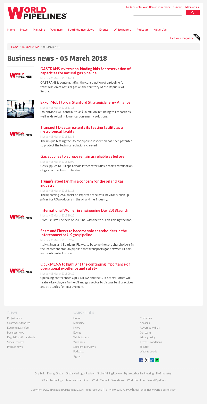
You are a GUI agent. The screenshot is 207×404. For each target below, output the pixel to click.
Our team (145, 332)
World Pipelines (157, 380)
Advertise (160, 29)
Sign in (177, 7)
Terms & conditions (151, 342)
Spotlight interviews (81, 29)
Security (144, 346)
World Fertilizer (136, 380)
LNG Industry (164, 373)
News (76, 327)
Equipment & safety (18, 327)
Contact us (192, 7)
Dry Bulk (40, 373)
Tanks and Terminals (78, 380)
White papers (122, 29)
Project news (14, 318)
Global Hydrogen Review (80, 373)
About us (145, 323)
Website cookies (149, 351)
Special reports (15, 342)
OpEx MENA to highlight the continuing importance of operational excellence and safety (85, 266)
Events (103, 29)
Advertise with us (150, 327)
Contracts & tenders (18, 323)
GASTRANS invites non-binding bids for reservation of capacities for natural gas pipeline (85, 71)
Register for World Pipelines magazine (148, 7)
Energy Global (55, 373)
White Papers (81, 337)
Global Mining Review (109, 373)
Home (11, 29)
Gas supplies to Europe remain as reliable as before (82, 156)
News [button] (24, 29)
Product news (15, 346)
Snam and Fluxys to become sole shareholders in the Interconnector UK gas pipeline (83, 233)
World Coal (118, 380)
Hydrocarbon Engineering (139, 373)
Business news (15, 332)
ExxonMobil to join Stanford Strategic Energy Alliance (85, 102)
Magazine (39, 29)
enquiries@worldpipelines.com (158, 389)
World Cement (100, 380)
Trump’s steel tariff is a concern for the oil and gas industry (82, 183)
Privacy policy (148, 337)
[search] (157, 13)
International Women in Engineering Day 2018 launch (84, 210)
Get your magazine (185, 37)
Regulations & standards (21, 337)
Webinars (56, 29)
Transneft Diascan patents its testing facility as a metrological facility (81, 129)
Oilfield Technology (52, 380)
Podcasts (142, 29)
